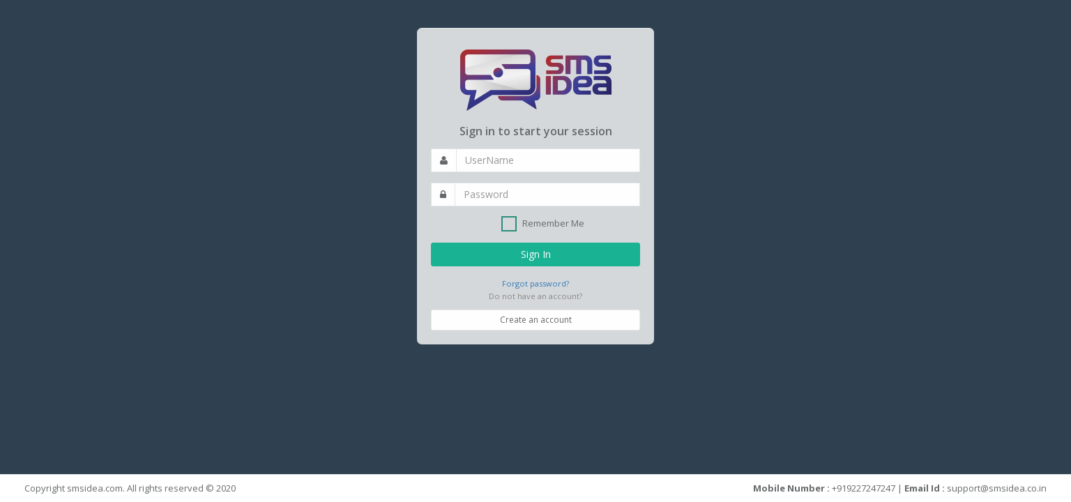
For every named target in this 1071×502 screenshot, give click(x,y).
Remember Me (542, 223)
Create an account (536, 319)
